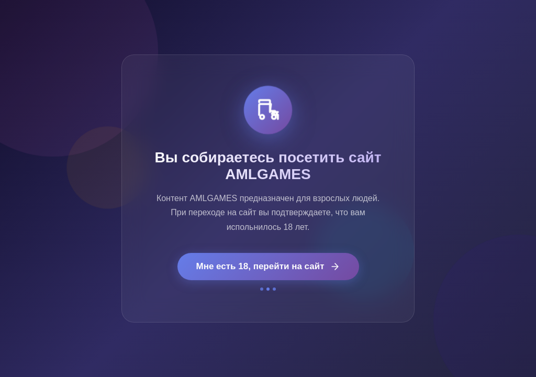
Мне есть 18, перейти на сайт (268, 266)
